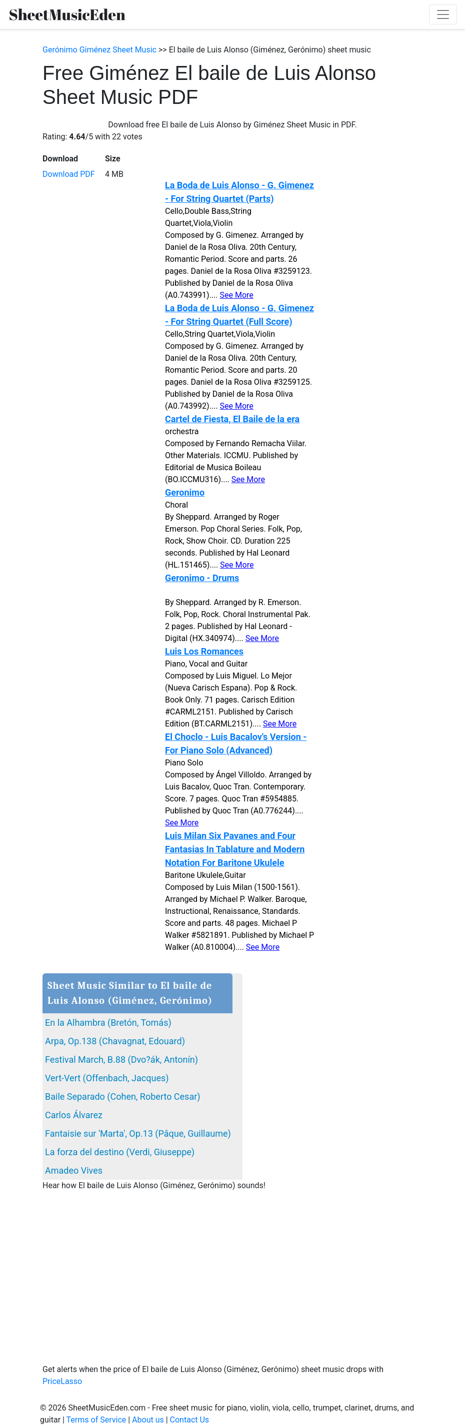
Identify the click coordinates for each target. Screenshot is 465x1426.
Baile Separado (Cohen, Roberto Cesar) (122, 1096)
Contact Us (190, 1420)
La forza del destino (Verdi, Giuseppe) (119, 1152)
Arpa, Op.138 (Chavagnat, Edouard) (115, 1041)
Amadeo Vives (73, 1170)
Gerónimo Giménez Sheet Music (99, 49)
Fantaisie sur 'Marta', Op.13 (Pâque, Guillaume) (138, 1133)
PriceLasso (62, 1381)
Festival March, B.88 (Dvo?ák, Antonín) (121, 1059)
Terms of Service (96, 1420)
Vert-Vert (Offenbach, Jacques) (107, 1078)
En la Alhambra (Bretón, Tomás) (108, 1022)
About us (148, 1420)
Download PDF (68, 174)
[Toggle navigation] (443, 14)
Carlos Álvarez (73, 1115)
